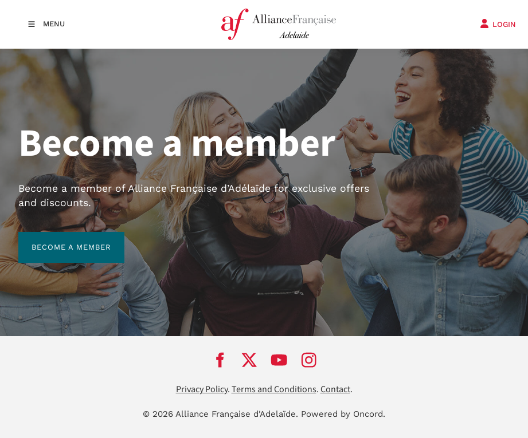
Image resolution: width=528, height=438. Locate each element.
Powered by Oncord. (343, 414)
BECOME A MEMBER (58, 238)
